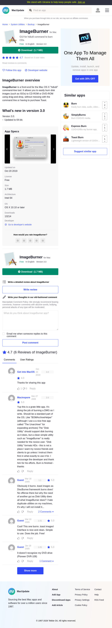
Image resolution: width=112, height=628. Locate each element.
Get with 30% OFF (85, 78)
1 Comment (46, 561)
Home (5, 24)
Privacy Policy (81, 594)
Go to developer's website (18, 224)
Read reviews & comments (14, 63)
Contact (97, 589)
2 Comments (46, 511)
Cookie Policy (81, 605)
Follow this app (11, 70)
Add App (56, 594)
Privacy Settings (82, 600)
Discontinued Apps (61, 600)
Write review (30, 289)
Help (96, 594)
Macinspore (23, 397)
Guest (20, 480)
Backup (31, 24)
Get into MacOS (26, 371)
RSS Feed (99, 600)
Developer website (36, 70)
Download (30, 50)
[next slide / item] (54, 149)
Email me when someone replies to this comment (27, 334)
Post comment (30, 342)
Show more (30, 570)
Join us (81, 2)
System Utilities (18, 24)
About (55, 589)
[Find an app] (30, 10)
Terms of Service (82, 589)
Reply (33, 388)
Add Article (57, 605)
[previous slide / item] (7, 149)
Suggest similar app (85, 151)
